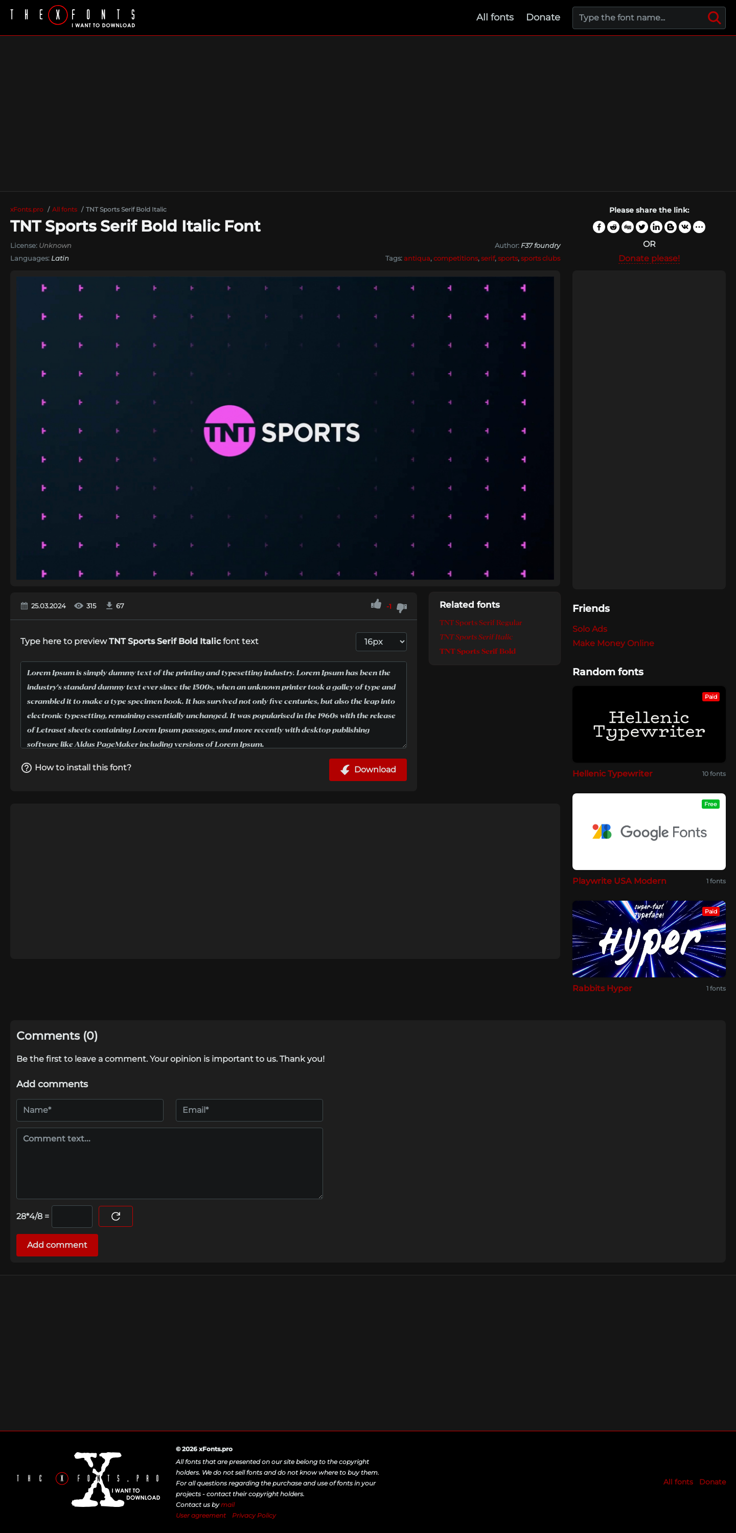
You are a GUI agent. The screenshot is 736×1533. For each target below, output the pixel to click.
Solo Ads (589, 629)
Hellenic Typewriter (612, 774)
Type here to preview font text (139, 641)
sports (508, 258)
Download (368, 770)
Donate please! (649, 258)
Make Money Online (613, 643)
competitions (455, 258)
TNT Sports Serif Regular (481, 622)
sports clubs (540, 258)
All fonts (495, 17)
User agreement (201, 1515)
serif (488, 258)
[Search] (714, 18)
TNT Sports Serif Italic (476, 637)
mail (228, 1504)
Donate (543, 17)
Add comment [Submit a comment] (57, 1245)
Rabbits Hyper (602, 988)
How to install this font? (75, 768)
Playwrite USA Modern (619, 881)
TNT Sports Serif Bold (478, 651)
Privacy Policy (254, 1515)
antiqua (417, 258)
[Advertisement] (368, 113)
